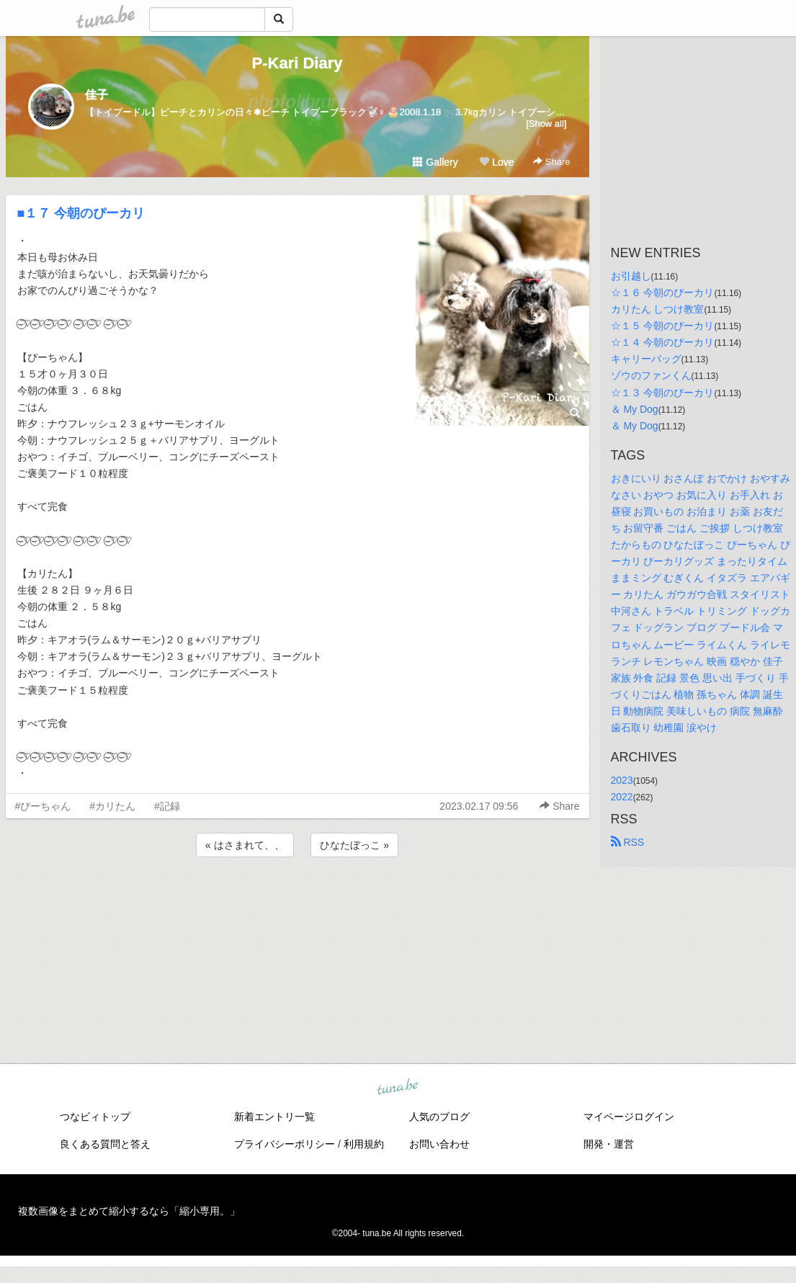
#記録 (167, 806)
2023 (622, 780)
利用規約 (364, 1144)
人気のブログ (439, 1116)
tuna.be (397, 1088)
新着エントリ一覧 (274, 1116)
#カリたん (112, 806)
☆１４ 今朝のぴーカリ (663, 342)
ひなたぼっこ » (354, 845)
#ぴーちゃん (43, 806)
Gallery (435, 162)
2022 (622, 797)
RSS (628, 842)
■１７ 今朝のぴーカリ (81, 213)
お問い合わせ (439, 1144)
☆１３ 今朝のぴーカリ (663, 392)
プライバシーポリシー (284, 1144)
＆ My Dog (634, 409)
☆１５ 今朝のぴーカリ (663, 325)
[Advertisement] (297, 899)
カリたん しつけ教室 (658, 309)
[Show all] (546, 123)
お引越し (631, 276)
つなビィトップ (95, 1116)
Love (496, 162)
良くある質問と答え (105, 1144)
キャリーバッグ (646, 359)
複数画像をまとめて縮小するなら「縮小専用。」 (129, 1211)
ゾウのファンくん (651, 375)
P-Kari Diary (297, 63)
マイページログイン (628, 1116)
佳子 (96, 95)
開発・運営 (608, 1144)
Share (551, 161)
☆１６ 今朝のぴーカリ (663, 292)
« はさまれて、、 (245, 845)
